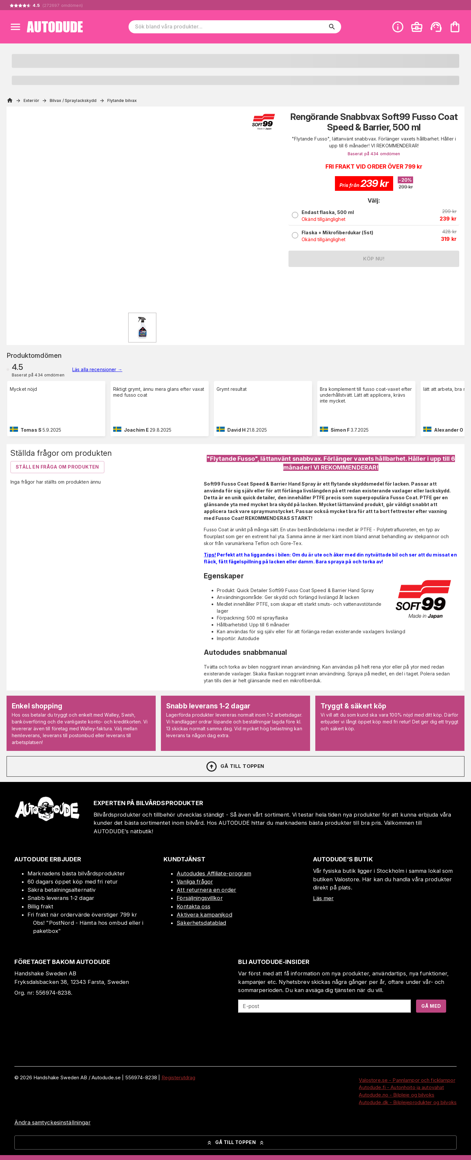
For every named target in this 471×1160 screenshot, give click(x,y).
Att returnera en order (206, 890)
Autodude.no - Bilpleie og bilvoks (396, 1095)
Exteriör (31, 100)
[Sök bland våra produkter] (230, 27)
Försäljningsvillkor (200, 898)
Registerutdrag (179, 1077)
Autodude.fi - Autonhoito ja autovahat (401, 1087)
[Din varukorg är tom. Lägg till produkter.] (455, 27)
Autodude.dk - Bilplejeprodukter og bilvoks (408, 1102)
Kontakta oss (193, 906)
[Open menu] (15, 27)
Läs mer (323, 898)
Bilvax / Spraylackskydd (73, 100)
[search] (332, 26)
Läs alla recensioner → (97, 369)
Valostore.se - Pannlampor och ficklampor (407, 1080)
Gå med (431, 1006)
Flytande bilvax (122, 100)
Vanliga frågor (195, 881)
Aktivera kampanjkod (204, 914)
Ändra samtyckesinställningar (52, 1122)
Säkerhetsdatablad (201, 923)
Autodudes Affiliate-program (214, 873)
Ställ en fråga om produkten (57, 467)
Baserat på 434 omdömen (374, 153)
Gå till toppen (234, 766)
